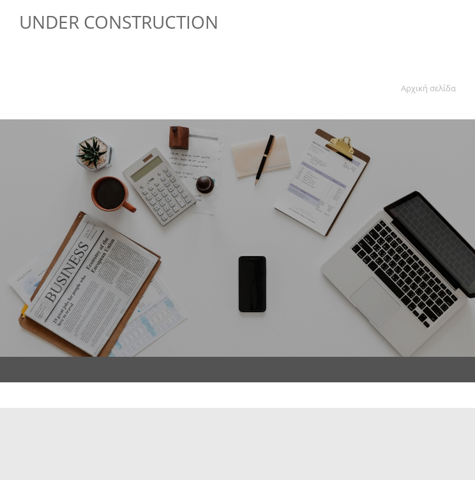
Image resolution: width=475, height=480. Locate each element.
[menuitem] (426, 90)
